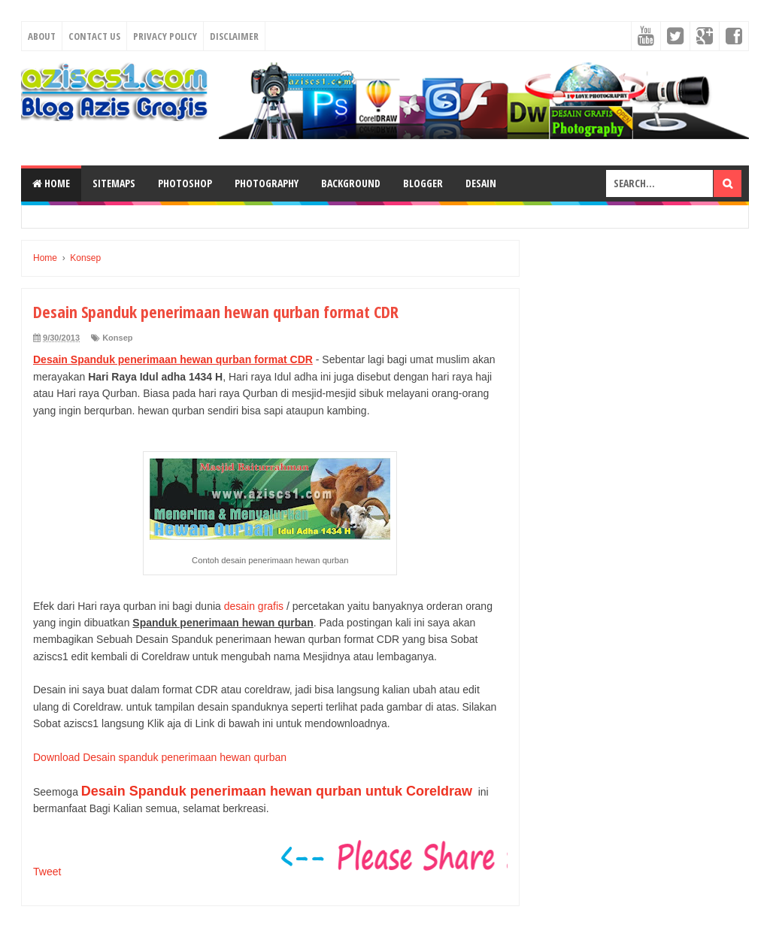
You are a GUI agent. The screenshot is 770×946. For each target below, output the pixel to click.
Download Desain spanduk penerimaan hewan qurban (159, 757)
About (42, 36)
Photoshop (185, 183)
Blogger (423, 183)
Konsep (117, 337)
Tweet (47, 872)
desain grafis (253, 606)
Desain (480, 183)
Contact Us (94, 36)
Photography (267, 183)
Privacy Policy (165, 36)
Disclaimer (234, 36)
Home (51, 183)
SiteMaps (113, 183)
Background (350, 183)
